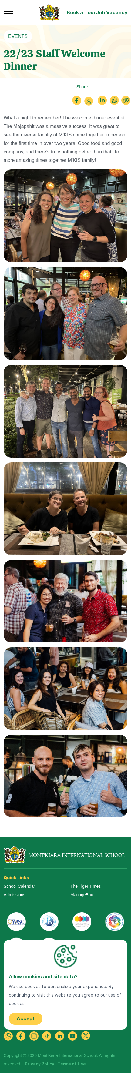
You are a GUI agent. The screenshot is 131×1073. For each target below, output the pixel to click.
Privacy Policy (39, 1063)
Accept (26, 1018)
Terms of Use (72, 1063)
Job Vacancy (111, 12)
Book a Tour (81, 12)
